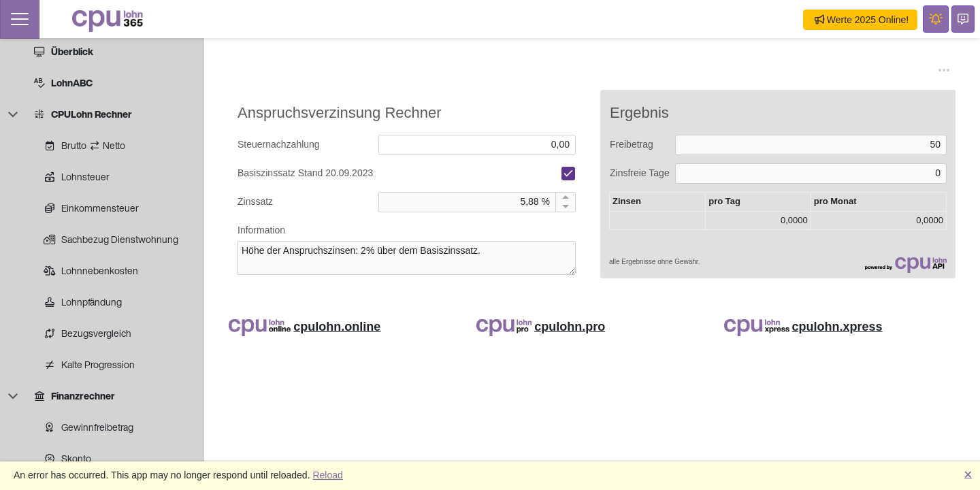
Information (261, 230)
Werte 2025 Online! (862, 19)
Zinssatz (255, 201)
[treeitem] (111, 51)
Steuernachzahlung (279, 144)
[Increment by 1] (565, 197)
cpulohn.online (336, 326)
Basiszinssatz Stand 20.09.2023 (305, 172)
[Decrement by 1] (565, 207)
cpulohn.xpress (837, 326)
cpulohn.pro (569, 326)
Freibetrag (631, 144)
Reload (327, 475)
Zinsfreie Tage (640, 172)
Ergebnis (639, 112)
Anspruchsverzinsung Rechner (340, 112)
